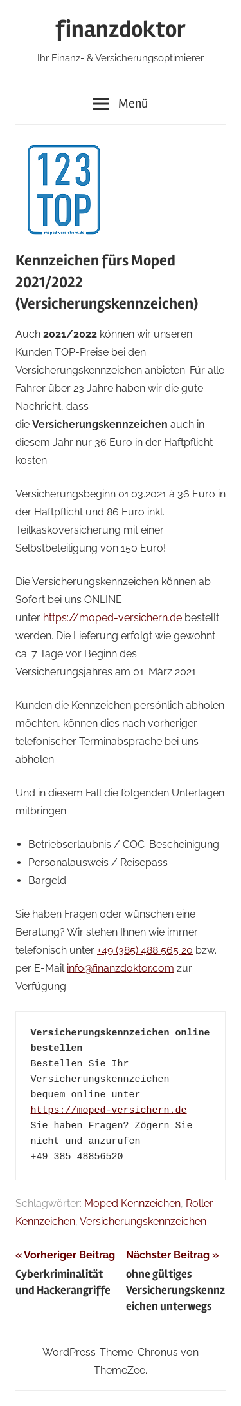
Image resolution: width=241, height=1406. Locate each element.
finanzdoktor (120, 29)
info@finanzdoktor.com (120, 968)
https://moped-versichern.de (112, 618)
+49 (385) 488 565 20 (145, 950)
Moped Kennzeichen (132, 1203)
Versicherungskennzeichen (143, 1221)
